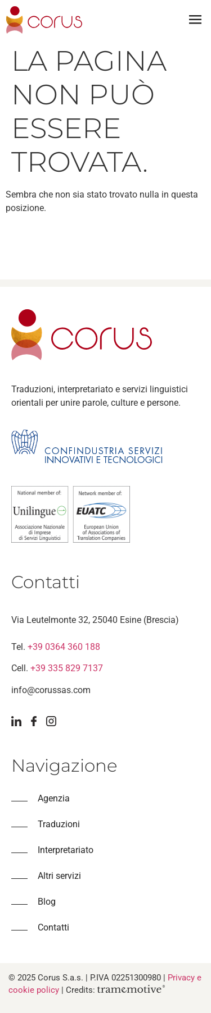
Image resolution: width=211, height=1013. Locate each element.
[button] (195, 20)
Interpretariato (65, 850)
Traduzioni (59, 824)
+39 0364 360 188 (64, 646)
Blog (47, 901)
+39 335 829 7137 (66, 668)
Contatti (53, 927)
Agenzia (54, 798)
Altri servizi (59, 875)
